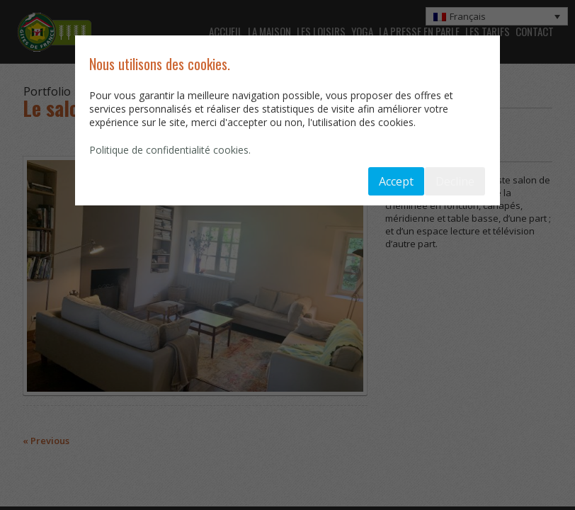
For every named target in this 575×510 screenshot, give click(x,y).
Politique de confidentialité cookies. (170, 150)
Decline (454, 181)
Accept (396, 181)
